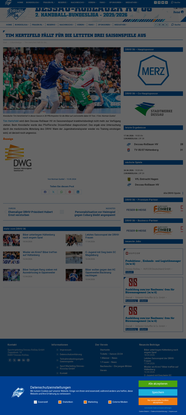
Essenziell (41, 402)
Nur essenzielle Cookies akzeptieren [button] (158, 401)
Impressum (173, 411)
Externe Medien (118, 402)
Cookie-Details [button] (144, 411)
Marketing (91, 402)
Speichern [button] (158, 392)
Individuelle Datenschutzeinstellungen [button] (158, 408)
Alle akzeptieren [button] (157, 383)
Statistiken (65, 402)
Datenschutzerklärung (159, 411)
